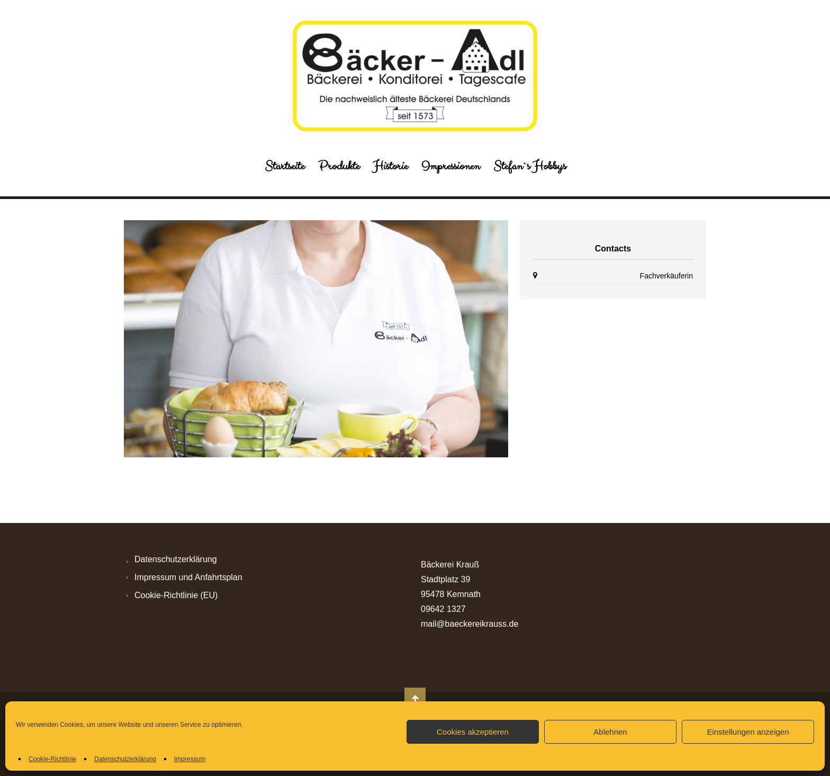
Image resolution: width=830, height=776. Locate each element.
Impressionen (450, 166)
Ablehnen (610, 731)
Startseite (284, 166)
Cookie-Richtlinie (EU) (176, 595)
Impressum (189, 759)
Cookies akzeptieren (473, 731)
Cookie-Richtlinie (52, 759)
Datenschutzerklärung (125, 759)
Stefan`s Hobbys (529, 166)
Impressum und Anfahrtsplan (188, 577)
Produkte (338, 166)
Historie (390, 166)
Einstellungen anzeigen (748, 731)
